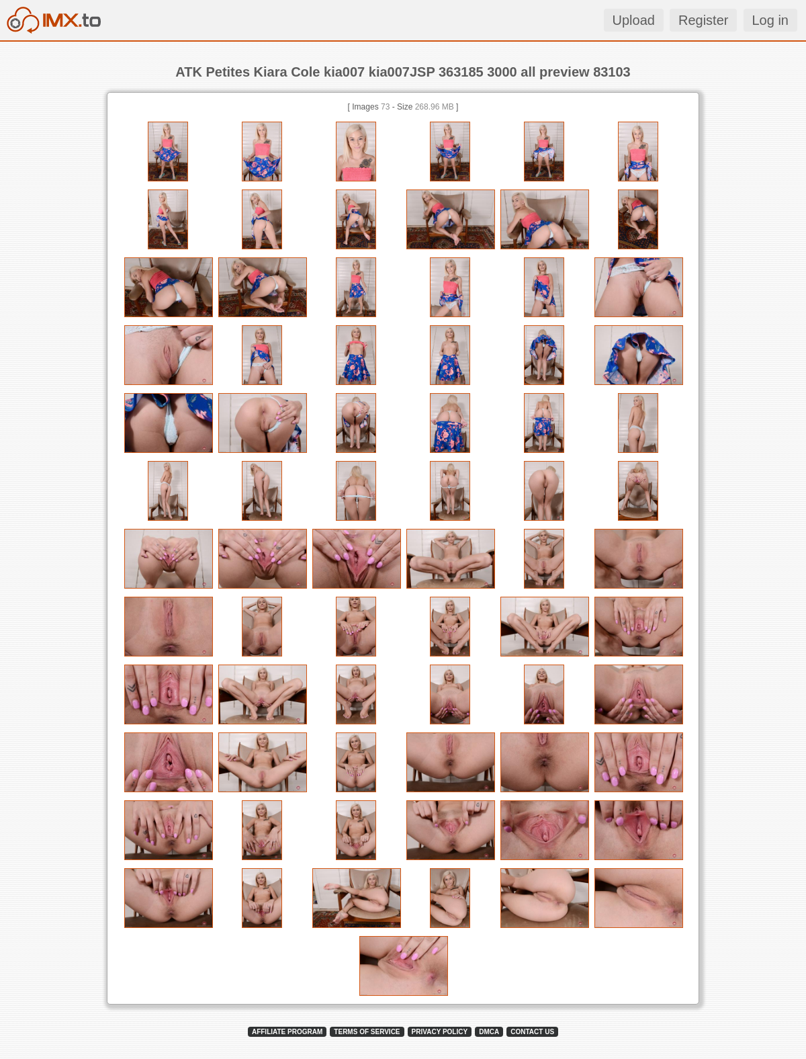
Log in (770, 20)
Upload (634, 20)
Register (703, 20)
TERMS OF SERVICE (367, 1031)
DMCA (489, 1031)
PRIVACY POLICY (440, 1031)
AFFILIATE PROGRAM (287, 1031)
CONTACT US (532, 1031)
